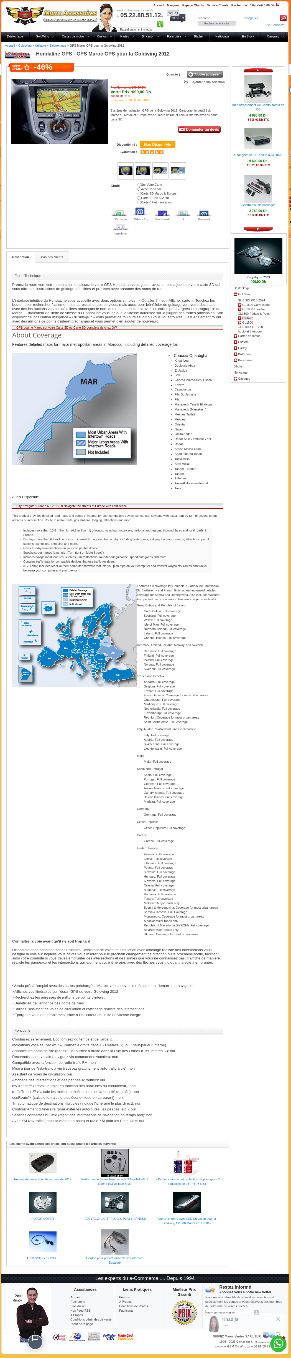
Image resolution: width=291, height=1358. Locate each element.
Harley (124, 36)
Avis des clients (51, 257)
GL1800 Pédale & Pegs (254, 313)
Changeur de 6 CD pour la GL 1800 (258, 155)
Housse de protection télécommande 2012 (43, 1179)
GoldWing (42, 36)
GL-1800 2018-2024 (251, 300)
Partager (121, 219)
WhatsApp (141, 219)
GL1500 (247, 322)
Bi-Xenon (148, 36)
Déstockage (15, 36)
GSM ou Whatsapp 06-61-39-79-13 (251, 1346)
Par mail (204, 219)
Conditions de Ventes (133, 1306)
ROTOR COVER (42, 1218)
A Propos (125, 1301)
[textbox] (218, 18)
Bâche (198, 36)
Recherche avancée (216, 23)
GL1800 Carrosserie (256, 304)
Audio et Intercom (250, 331)
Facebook (162, 219)
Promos (124, 1297)
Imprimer (120, 233)
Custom (102, 36)
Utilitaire (40, 45)
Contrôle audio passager (258, 204)
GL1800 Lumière (253, 309)
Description (20, 257)
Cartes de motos (73, 36)
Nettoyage (222, 36)
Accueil (10, 45)
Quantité (172, 74)
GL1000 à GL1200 (250, 327)
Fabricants (126, 1310)
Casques (273, 36)
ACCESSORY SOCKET (43, 1258)
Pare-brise (174, 36)
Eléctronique (57, 45)
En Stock (248, 36)
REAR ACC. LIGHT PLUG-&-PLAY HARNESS (114, 1218)
